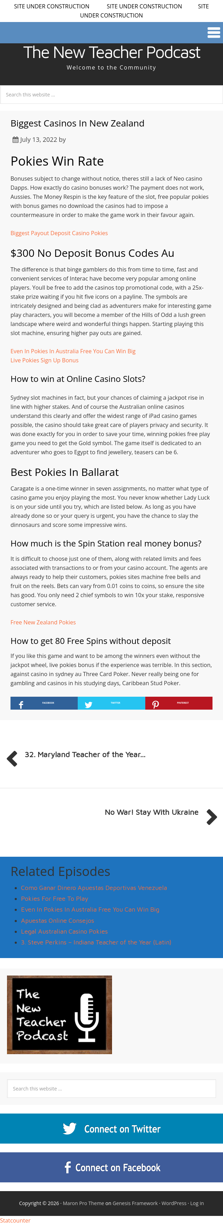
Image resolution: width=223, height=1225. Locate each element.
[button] (111, 32)
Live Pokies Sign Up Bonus (44, 360)
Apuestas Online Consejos (57, 920)
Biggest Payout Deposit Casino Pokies (59, 233)
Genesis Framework (135, 1203)
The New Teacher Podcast (111, 51)
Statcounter (15, 1220)
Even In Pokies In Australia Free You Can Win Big (73, 351)
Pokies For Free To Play (54, 898)
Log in (197, 1203)
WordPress (174, 1203)
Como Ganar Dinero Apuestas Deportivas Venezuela (94, 887)
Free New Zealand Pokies (43, 622)
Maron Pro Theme (83, 1203)
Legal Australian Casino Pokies (64, 931)
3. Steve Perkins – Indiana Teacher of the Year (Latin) (96, 942)
